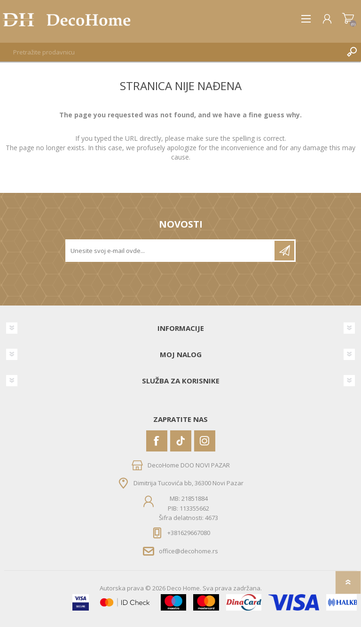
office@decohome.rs (188, 551)
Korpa (348, 18)
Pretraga (351, 52)
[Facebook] (156, 440)
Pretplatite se (284, 250)
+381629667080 (188, 532)
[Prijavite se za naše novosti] (171, 250)
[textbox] (171, 52)
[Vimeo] (180, 440)
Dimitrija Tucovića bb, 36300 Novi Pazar (188, 483)
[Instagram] (204, 440)
